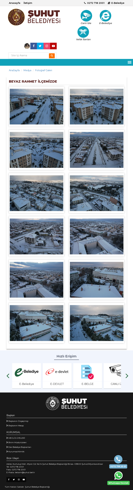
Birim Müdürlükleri (16, 442)
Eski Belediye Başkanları (18, 447)
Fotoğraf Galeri (43, 70)
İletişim (28, 2)
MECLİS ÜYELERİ (15, 438)
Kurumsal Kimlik (15, 451)
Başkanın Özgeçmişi (17, 421)
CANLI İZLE (118, 384)
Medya (27, 70)
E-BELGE (88, 384)
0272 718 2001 (94, 2)
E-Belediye (116, 2)
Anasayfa (14, 2)
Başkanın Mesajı (15, 425)
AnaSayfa (14, 70)
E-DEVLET (57, 384)
